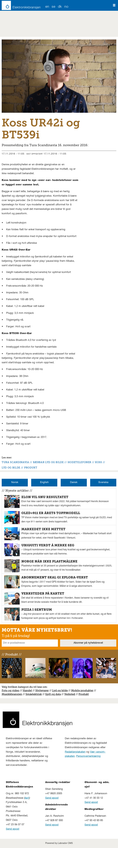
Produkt (84, 694)
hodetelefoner (79, 462)
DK (60, 7)
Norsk (14, 482)
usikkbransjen (13, 694)
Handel (27, 690)
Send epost (12, 829)
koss (98, 462)
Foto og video (10, 690)
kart (27, 798)
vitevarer (43, 690)
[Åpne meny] (114, 5)
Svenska (103, 482)
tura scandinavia (15, 462)
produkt (30, 467)
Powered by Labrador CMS (59, 843)
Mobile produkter (82, 690)
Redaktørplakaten (75, 752)
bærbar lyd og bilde (48, 462)
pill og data (54, 694)
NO (66, 7)
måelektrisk (34, 694)
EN (47, 7)
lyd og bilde (11, 467)
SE (53, 7)
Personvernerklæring (88, 756)
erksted (70, 694)
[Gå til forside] (20, 5)
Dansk (73, 482)
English (44, 482)
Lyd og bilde (60, 690)
